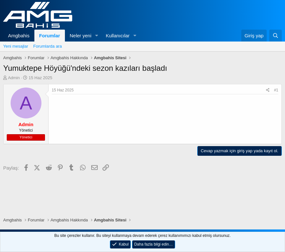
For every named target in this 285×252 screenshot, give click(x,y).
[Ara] (275, 36)
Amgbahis (19, 35)
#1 (276, 90)
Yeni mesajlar (15, 46)
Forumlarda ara (47, 46)
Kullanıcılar (117, 35)
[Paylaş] (268, 90)
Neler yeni (81, 35)
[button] (96, 36)
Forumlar (49, 35)
